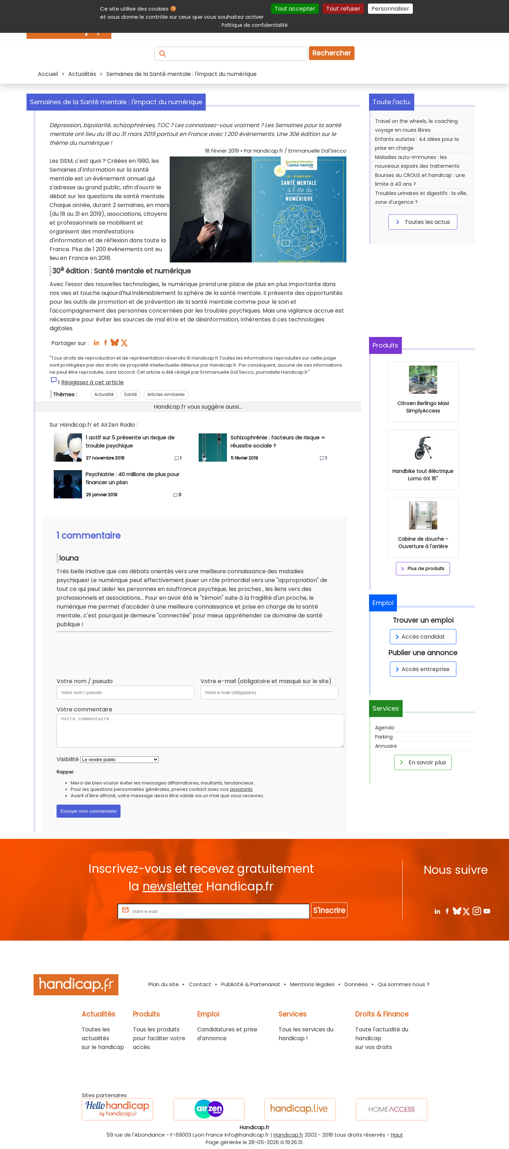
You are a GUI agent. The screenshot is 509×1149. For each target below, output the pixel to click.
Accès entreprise (421, 669)
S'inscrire (329, 910)
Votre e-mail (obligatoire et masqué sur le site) (266, 681)
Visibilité (68, 759)
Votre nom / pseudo (85, 681)
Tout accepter (295, 9)
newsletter (172, 886)
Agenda (384, 727)
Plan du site (163, 984)
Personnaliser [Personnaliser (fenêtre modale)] (390, 9)
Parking (384, 736)
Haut (397, 1134)
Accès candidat (419, 636)
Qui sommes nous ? (403, 984)
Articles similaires (166, 394)
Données (356, 984)
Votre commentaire (84, 709)
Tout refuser (343, 9)
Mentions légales (312, 984)
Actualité (103, 394)
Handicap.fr (288, 1134)
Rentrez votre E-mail (87, 911)
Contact (200, 984)
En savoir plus (421, 762)
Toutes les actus (421, 222)
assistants (241, 789)
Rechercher (331, 53)
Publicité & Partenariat (250, 984)
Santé (130, 394)
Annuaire (386, 746)
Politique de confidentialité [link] (255, 25)
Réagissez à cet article (92, 382)
